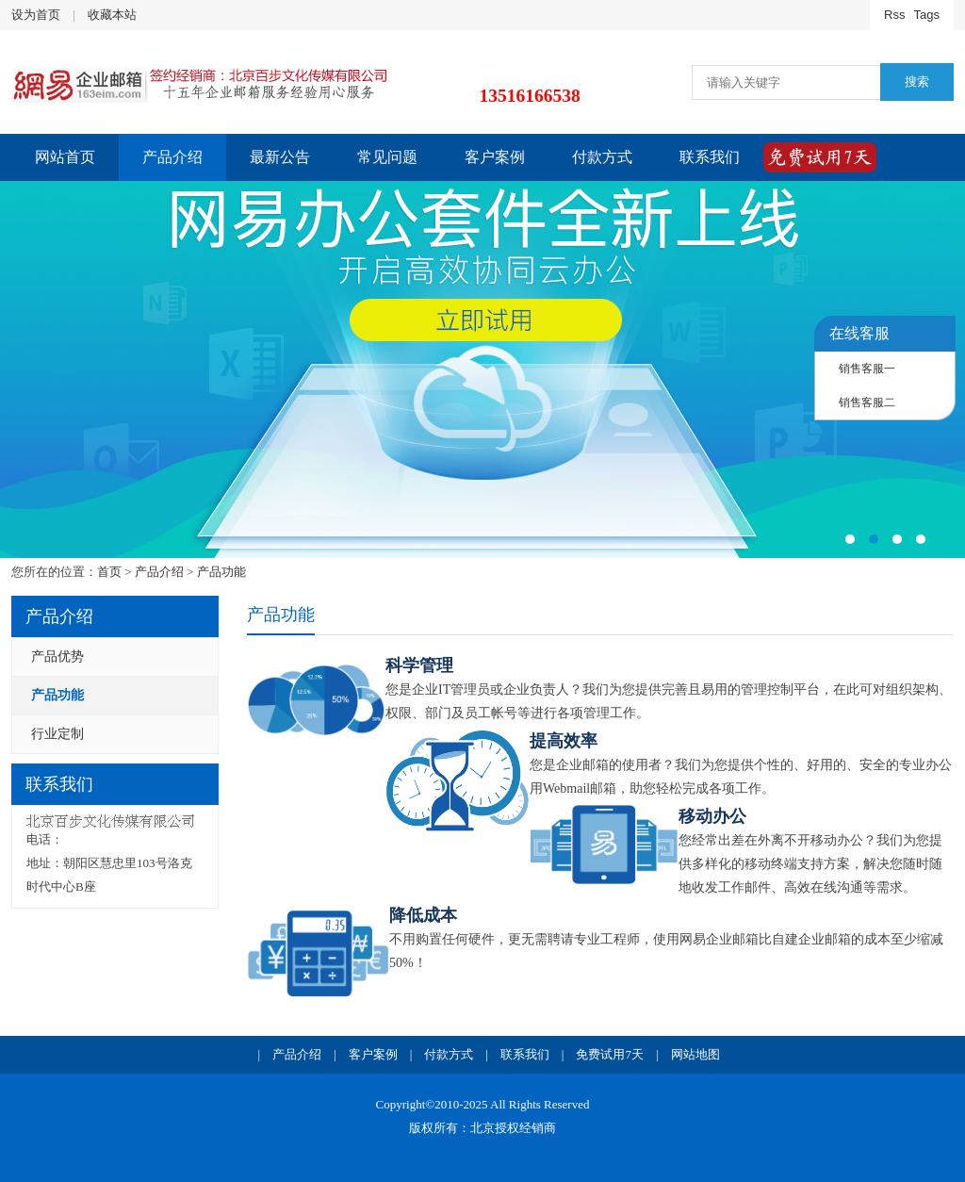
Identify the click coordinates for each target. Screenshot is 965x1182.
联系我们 (709, 157)
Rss (894, 15)
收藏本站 (112, 15)
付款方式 (602, 157)
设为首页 (35, 15)
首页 (109, 572)
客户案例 (495, 157)
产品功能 (221, 572)
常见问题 (387, 157)
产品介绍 (172, 157)
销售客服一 (867, 368)
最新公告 (280, 157)
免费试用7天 (610, 1054)
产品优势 (57, 656)
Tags (927, 15)
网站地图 (695, 1054)
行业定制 (57, 734)
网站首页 (65, 157)
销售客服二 (867, 402)
